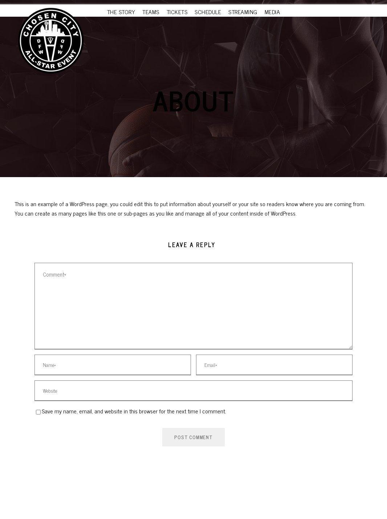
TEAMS (150, 11)
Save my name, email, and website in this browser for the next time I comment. (134, 411)
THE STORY (121, 11)
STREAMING (242, 11)
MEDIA (272, 11)
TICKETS (177, 11)
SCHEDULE (208, 11)
